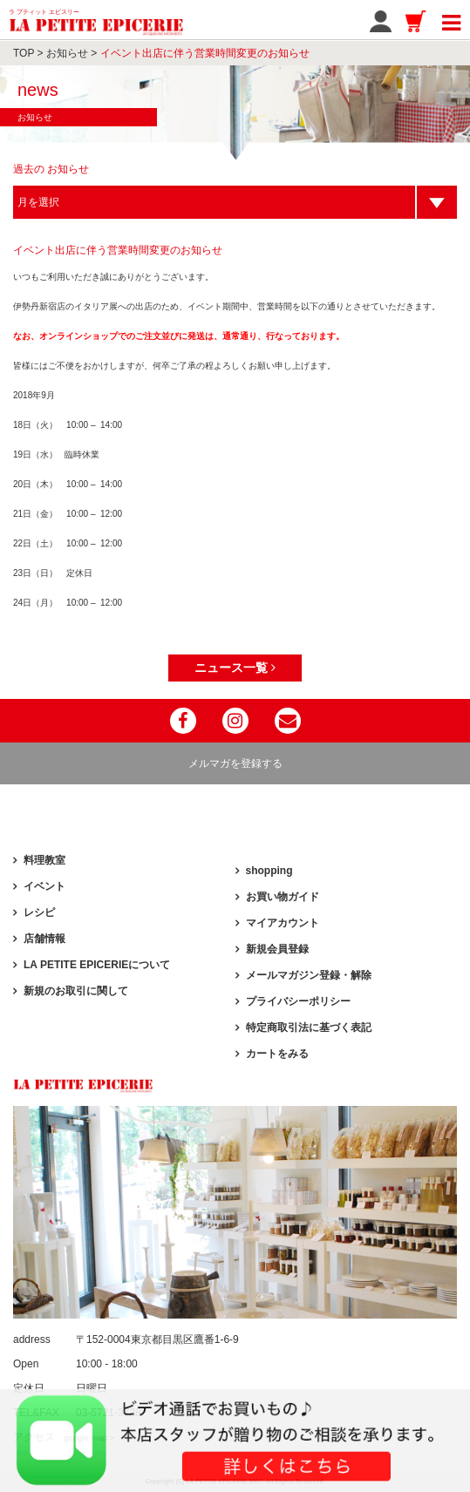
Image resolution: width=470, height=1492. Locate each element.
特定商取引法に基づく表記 (308, 1027)
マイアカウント (282, 923)
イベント (44, 886)
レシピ (39, 912)
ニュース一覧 (235, 668)
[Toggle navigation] (451, 20)
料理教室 (44, 860)
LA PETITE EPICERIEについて (97, 965)
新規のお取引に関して (76, 991)
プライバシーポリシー (298, 1001)
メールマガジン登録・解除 (308, 975)
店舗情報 (44, 938)
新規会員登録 (277, 949)
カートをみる (277, 1054)
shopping (269, 871)
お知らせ (67, 53)
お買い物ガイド (282, 897)
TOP (23, 53)
